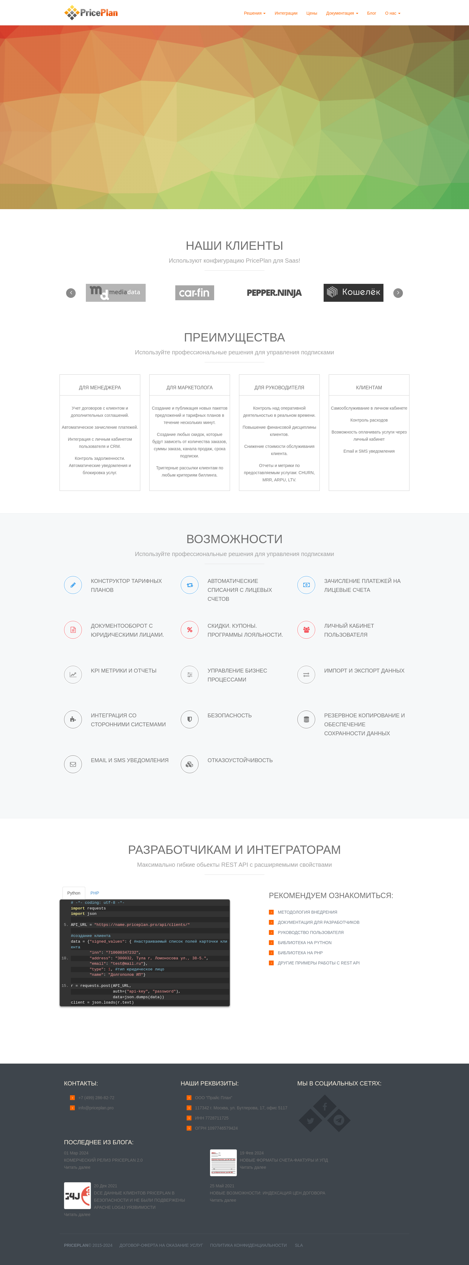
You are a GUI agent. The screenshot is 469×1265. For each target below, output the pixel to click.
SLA (299, 1245)
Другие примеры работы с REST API (319, 963)
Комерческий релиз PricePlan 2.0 (103, 1160)
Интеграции (286, 13)
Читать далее (77, 1167)
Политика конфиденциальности (248, 1245)
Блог (371, 13)
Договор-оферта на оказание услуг (161, 1245)
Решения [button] (255, 13)
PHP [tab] (95, 893)
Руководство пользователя (311, 932)
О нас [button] (393, 13)
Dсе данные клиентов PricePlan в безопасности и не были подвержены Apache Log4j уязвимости (139, 1200)
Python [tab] (73, 893)
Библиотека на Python (305, 942)
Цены (312, 13)
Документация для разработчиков (319, 922)
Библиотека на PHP (300, 952)
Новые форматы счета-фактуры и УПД (284, 1160)
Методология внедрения (307, 912)
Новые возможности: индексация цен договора (267, 1193)
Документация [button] (342, 13)
